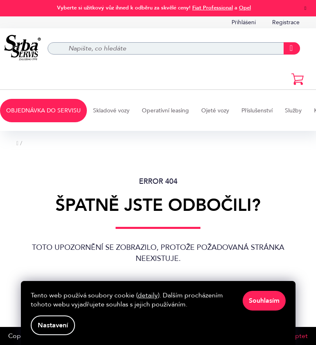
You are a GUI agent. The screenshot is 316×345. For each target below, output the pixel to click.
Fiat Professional (212, 7)
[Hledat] (174, 48)
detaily (148, 295)
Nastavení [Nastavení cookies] (53, 325)
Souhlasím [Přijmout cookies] (264, 300)
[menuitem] (43, 110)
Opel (245, 7)
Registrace (286, 22)
